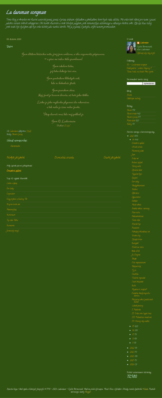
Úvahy (129, 124)
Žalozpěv (135, 243)
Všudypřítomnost (138, 185)
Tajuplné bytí (137, 174)
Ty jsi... (134, 270)
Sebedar (135, 201)
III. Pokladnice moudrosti (142, 317)
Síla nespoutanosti (139, 262)
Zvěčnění (135, 193)
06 (133, 330)
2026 (132, 364)
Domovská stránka (64, 158)
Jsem (133, 154)
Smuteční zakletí (14, 171)
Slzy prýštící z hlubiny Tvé (17, 199)
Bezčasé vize (136, 266)
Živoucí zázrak (137, 162)
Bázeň (134, 258)
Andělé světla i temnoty (140, 208)
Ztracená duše (137, 170)
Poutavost (135, 228)
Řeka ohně (136, 251)
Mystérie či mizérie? (139, 289)
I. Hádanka (136, 309)
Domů (129, 95)
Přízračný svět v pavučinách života (142, 301)
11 (133, 343)
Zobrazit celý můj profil (146, 53)
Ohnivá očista (137, 147)
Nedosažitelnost (137, 216)
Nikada (145, 389)
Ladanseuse (144, 43)
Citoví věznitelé (137, 281)
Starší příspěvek (112, 158)
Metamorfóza (11, 209)
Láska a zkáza (12, 183)
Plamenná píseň (138, 151)
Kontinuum (11, 215)
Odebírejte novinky (133, 98)
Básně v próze (17, 134)
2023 (132, 352)
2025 (132, 360)
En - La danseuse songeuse (137, 64)
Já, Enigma (136, 255)
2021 (132, 136)
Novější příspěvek (15, 158)
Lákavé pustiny (137, 305)
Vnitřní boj (136, 235)
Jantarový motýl (13, 231)
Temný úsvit (136, 166)
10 (133, 338)
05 (133, 326)
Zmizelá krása (137, 239)
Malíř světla (136, 204)
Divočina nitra (137, 247)
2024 (132, 356)
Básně (129, 110)
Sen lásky (10, 188)
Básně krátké (131, 113)
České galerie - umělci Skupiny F (139, 68)
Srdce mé (135, 158)
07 (133, 334)
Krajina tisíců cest (13, 204)
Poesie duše (131, 120)
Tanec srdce (136, 220)
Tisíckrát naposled (138, 278)
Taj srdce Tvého (12, 220)
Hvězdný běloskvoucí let (141, 231)
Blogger (88, 392)
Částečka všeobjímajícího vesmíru (141, 294)
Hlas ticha (136, 212)
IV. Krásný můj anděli (140, 321)
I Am (67, 125)
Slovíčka (135, 274)
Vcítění (135, 189)
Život (134, 285)
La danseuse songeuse (26, 13)
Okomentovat (15, 146)
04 (133, 139)
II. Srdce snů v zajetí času (142, 313)
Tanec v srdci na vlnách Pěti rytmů (140, 71)
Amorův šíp (136, 224)
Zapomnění (136, 197)
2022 (132, 348)
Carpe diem (11, 193)
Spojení (135, 178)
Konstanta (10, 225)
